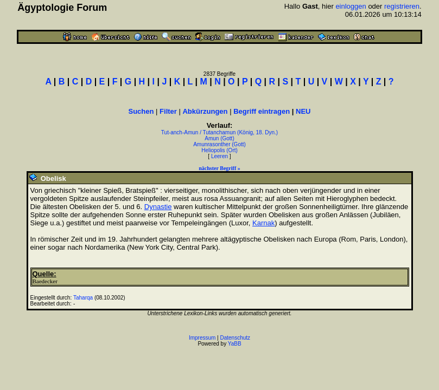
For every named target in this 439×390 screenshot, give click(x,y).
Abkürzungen (204, 111)
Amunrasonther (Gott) (219, 144)
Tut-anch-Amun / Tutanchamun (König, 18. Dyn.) (219, 132)
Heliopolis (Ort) (219, 150)
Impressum (202, 338)
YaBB (234, 344)
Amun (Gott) (219, 138)
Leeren (219, 156)
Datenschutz (235, 338)
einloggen (350, 6)
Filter (168, 111)
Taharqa (83, 298)
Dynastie (158, 207)
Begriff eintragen (261, 111)
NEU (303, 111)
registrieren (401, 6)
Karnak (263, 223)
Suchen (141, 111)
